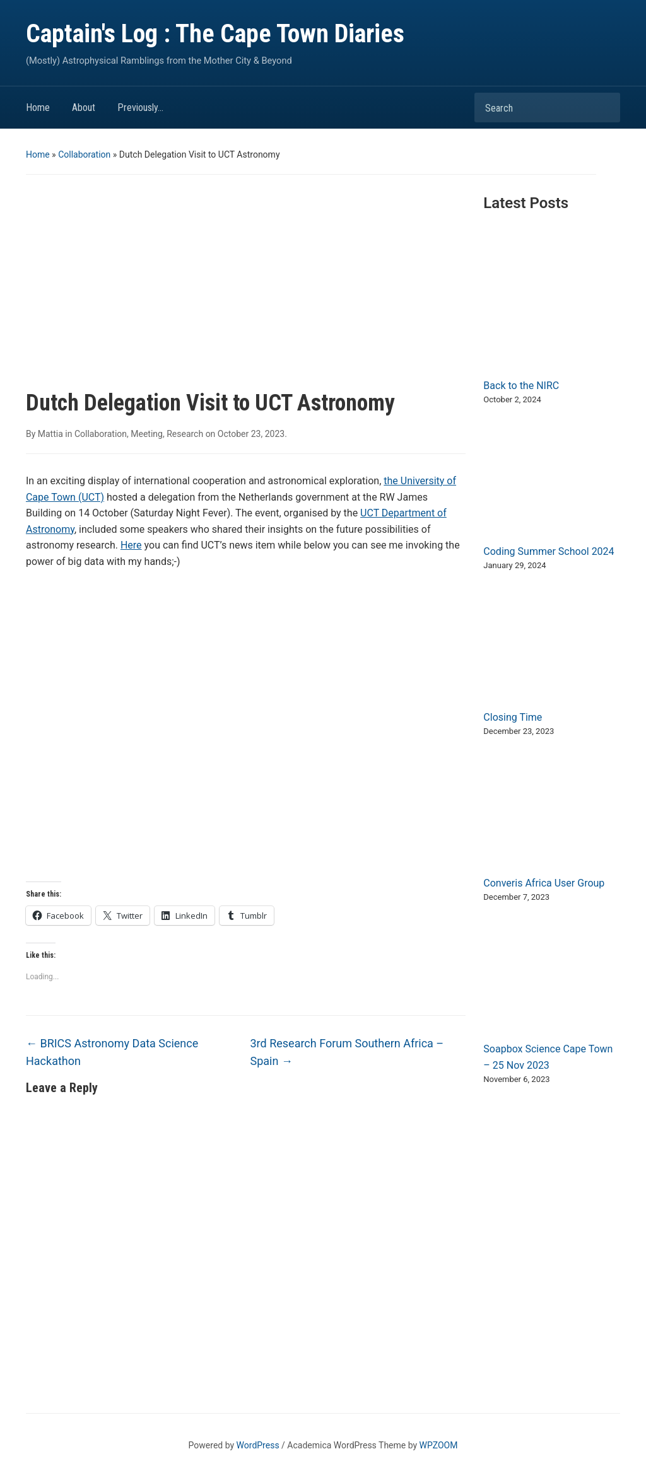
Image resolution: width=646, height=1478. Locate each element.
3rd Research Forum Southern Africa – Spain (347, 1052)
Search (604, 107)
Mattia (50, 434)
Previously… (140, 107)
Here (131, 545)
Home (38, 107)
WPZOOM (439, 1445)
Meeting (147, 434)
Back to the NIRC (521, 386)
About (83, 107)
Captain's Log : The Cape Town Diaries (215, 34)
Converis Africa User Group (543, 883)
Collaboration (84, 154)
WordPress (258, 1445)
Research (185, 434)
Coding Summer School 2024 (548, 551)
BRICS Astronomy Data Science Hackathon (112, 1052)
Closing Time (512, 717)
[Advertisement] (246, 295)
